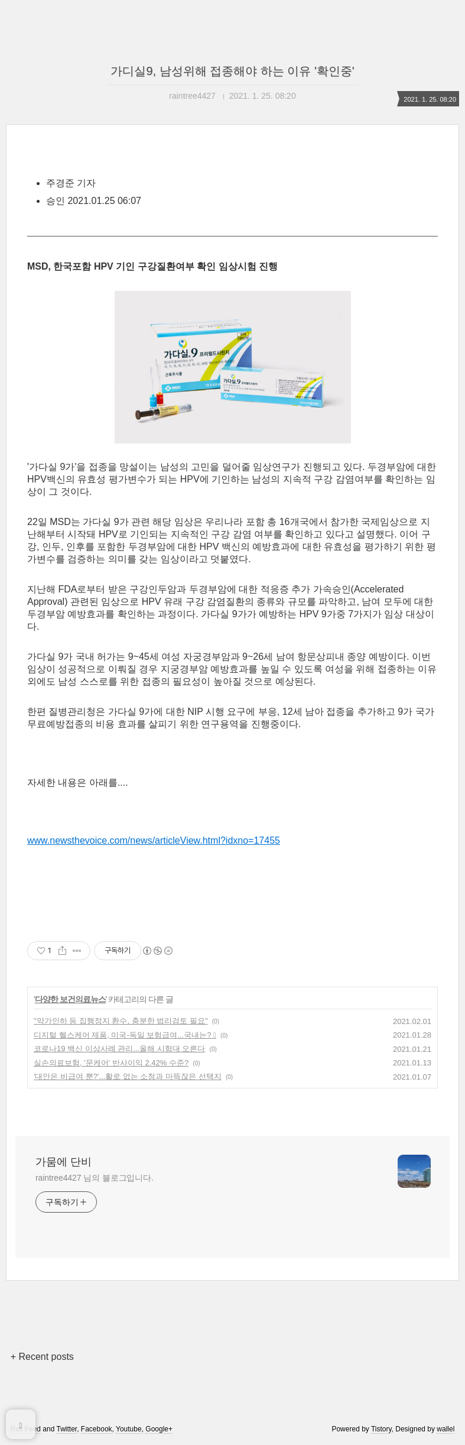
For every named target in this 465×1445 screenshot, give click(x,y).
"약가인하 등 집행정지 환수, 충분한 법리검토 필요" (121, 1020)
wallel (445, 1429)
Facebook (96, 1429)
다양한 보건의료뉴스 (70, 999)
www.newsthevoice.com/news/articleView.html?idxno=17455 (153, 840)
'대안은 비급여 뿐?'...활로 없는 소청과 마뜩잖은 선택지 (128, 1076)
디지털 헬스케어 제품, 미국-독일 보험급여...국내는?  (125, 1035)
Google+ (159, 1429)
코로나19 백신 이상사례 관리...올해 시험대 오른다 (119, 1048)
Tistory (381, 1429)
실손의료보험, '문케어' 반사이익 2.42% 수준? (111, 1062)
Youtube (129, 1429)
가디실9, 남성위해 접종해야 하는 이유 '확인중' (232, 70)
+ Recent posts (42, 1357)
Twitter (67, 1429)
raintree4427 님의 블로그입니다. (94, 1177)
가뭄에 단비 (63, 1162)
